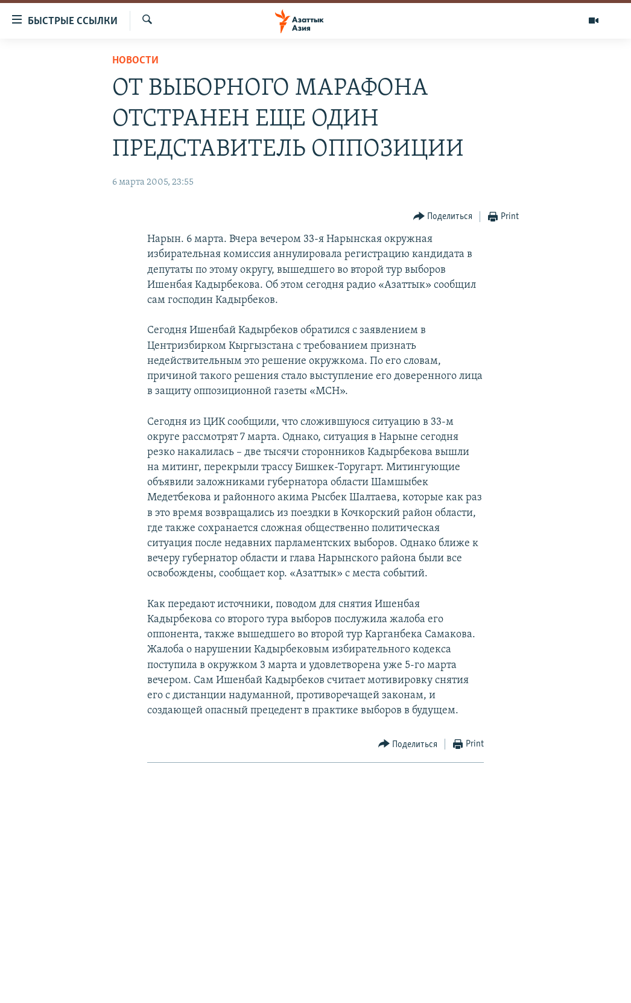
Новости (135, 60)
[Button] (443, 217)
